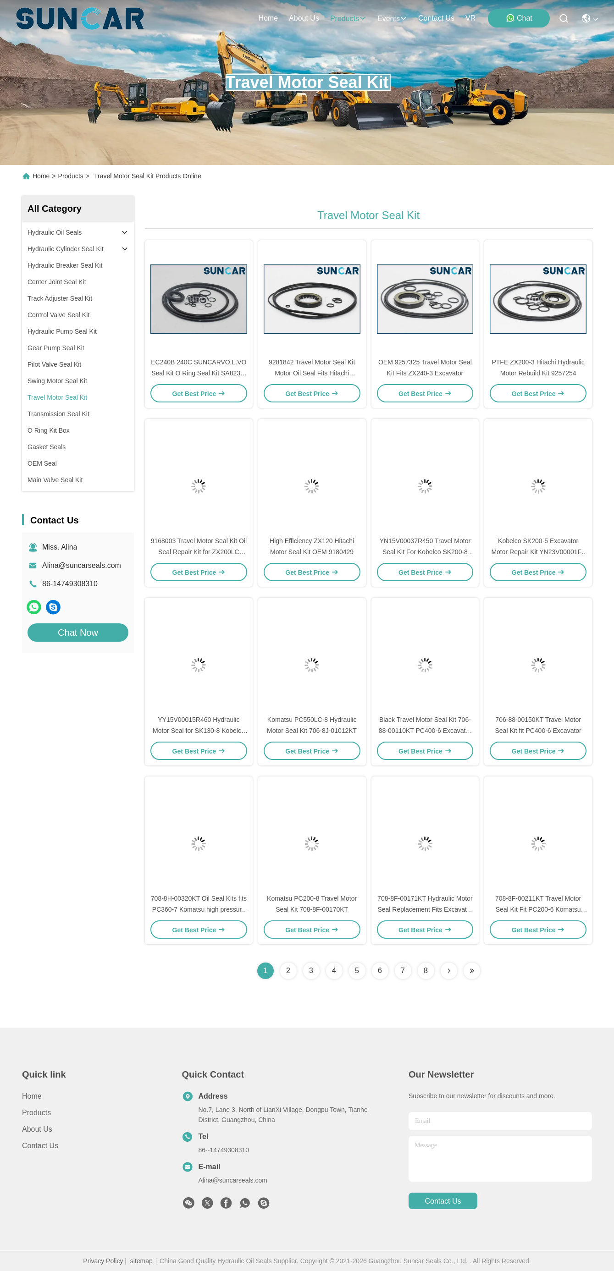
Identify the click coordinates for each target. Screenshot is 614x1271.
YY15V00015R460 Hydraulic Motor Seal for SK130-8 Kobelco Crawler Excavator (199, 730)
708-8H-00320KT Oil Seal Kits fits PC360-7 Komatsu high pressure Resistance (199, 909)
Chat (519, 17)
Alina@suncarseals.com (81, 565)
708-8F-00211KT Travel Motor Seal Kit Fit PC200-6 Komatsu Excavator (538, 909)
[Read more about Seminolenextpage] (449, 971)
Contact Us (40, 1146)
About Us (37, 1129)
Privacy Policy (103, 1261)
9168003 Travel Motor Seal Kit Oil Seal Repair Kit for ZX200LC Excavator (199, 552)
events (392, 18)
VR (470, 18)
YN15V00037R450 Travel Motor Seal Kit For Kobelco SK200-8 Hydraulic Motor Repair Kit (425, 552)
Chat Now (78, 632)
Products (70, 176)
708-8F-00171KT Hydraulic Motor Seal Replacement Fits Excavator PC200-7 (425, 909)
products (348, 18)
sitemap (141, 1261)
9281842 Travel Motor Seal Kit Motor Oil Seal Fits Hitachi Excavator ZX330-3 (312, 373)
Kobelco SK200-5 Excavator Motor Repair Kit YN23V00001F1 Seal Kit (538, 552)
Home (268, 18)
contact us (436, 18)
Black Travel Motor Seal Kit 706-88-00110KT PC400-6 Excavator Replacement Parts (425, 730)
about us (304, 18)
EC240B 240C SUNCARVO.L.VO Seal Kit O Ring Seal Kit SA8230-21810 (198, 373)
